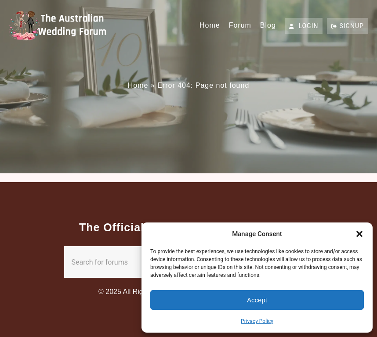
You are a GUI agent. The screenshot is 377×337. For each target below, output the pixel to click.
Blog (268, 25)
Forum (240, 25)
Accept (257, 300)
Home (209, 25)
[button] (359, 233)
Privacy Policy (257, 321)
